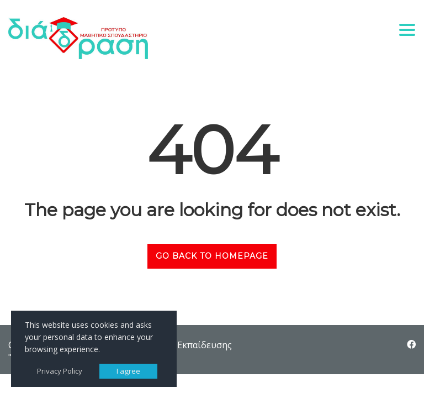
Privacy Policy (59, 371)
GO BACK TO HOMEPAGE (212, 256)
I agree (128, 371)
